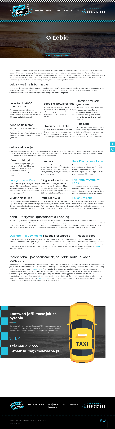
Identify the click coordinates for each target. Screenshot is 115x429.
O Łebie (35, 404)
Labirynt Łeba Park (22, 180)
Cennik (48, 11)
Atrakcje (39, 11)
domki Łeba (100, 246)
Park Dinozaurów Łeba (87, 161)
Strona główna (53, 55)
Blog (66, 11)
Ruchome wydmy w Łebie (86, 181)
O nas (29, 404)
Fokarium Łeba (82, 198)
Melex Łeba (43, 278)
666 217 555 (96, 12)
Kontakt (75, 11)
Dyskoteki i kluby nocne (26, 235)
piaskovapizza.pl (15, 423)
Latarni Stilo (37, 269)
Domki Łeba (57, 404)
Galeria (57, 11)
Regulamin (53, 407)
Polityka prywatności (71, 404)
